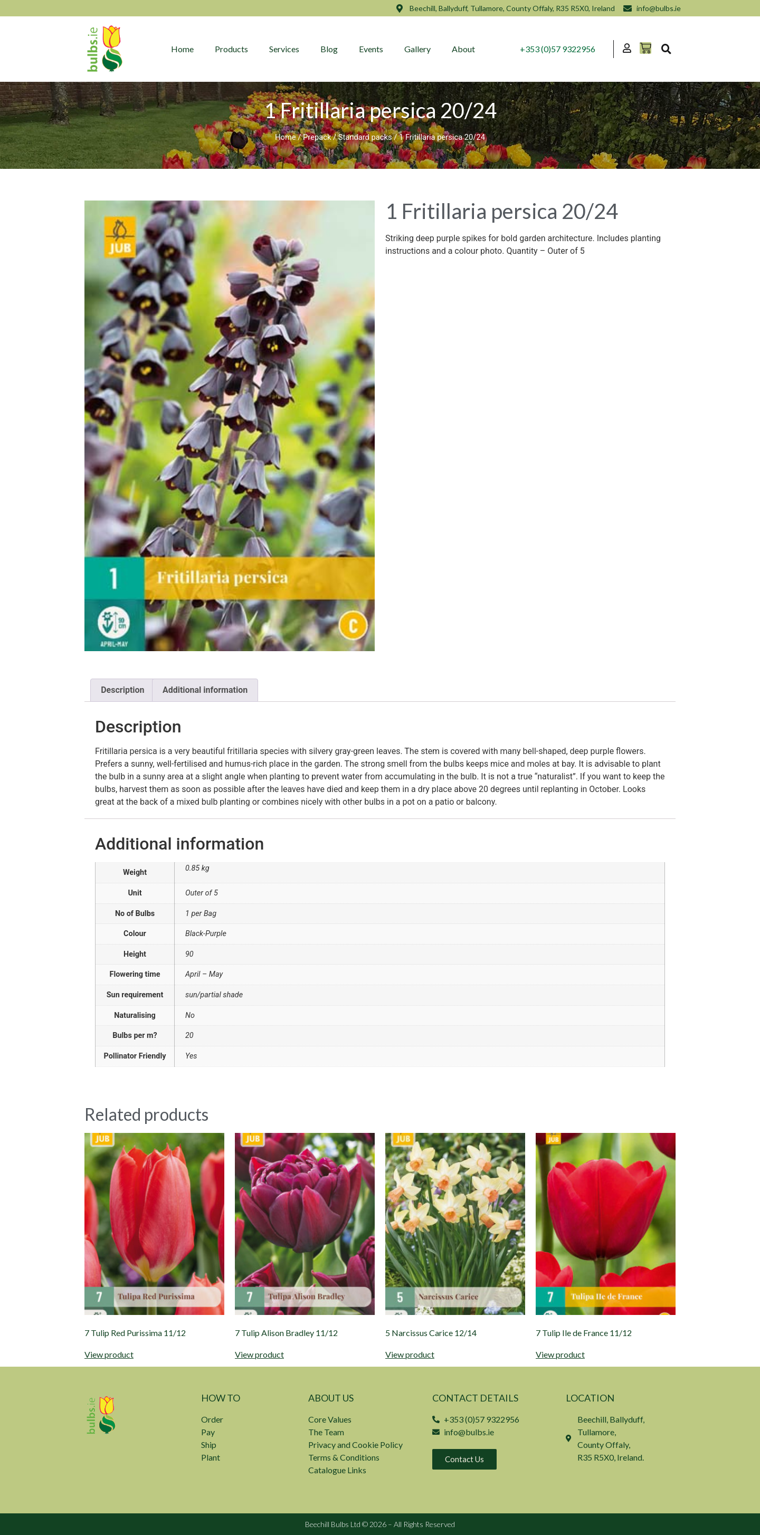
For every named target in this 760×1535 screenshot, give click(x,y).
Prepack (317, 137)
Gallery (417, 49)
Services (284, 49)
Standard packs (365, 137)
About (463, 49)
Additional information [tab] (205, 690)
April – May (204, 974)
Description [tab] (122, 690)
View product (109, 1354)
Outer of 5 (201, 893)
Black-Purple (205, 933)
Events (371, 49)
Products (231, 49)
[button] (666, 49)
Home (182, 49)
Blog (329, 49)
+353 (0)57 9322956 (557, 49)
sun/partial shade (214, 994)
